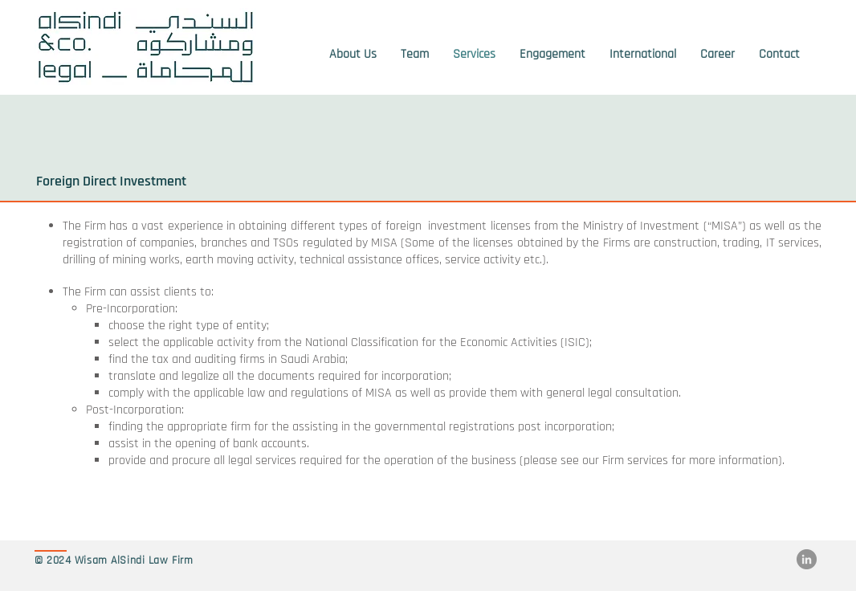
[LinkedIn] (807, 559)
